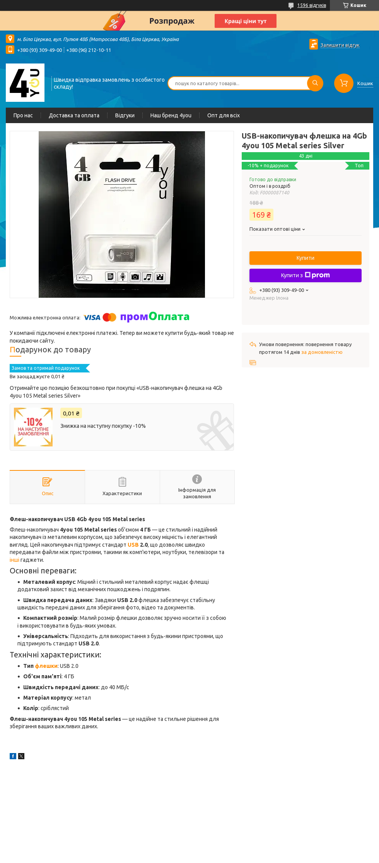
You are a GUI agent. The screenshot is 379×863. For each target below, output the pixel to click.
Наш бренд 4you (170, 115)
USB (133, 545)
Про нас (23, 115)
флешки (46, 666)
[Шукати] (315, 83)
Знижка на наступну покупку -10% (103, 426)
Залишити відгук (340, 45)
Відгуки (125, 115)
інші (14, 560)
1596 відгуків (311, 5)
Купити (305, 258)
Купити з (305, 275)
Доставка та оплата (74, 115)
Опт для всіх (223, 115)
